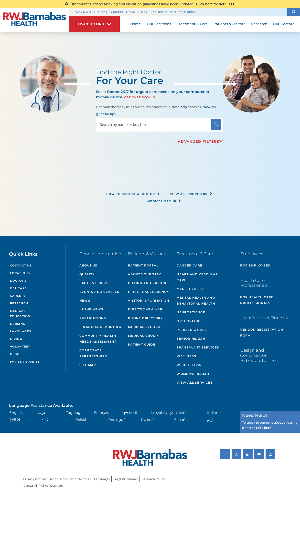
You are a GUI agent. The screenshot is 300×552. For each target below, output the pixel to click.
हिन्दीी (183, 412)
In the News (91, 309)
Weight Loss (189, 365)
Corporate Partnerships (93, 353)
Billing (142, 12)
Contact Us (21, 265)
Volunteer (20, 346)
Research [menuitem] (259, 24)
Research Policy (153, 479)
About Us (88, 265)
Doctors (18, 280)
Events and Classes (99, 292)
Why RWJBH (85, 12)
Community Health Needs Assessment (97, 338)
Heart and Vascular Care (197, 277)
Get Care (18, 288)
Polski (80, 420)
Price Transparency (148, 292)
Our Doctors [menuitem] (283, 24)
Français (101, 412)
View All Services (195, 382)
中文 (46, 420)
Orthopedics (190, 321)
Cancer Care (189, 265)
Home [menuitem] (135, 24)
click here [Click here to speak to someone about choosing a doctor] (263, 427)
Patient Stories (25, 361)
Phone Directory (145, 318)
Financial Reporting (100, 327)
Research (19, 303)
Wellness (186, 356)
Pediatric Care (192, 330)
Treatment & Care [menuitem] (192, 24)
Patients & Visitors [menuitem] (229, 24)
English (16, 412)
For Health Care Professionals (173, 12)
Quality (87, 274)
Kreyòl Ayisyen (164, 412)
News (130, 12)
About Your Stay (144, 274)
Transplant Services (198, 347)
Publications (92, 318)
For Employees (255, 265)
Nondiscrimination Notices (70, 479)
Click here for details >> (215, 4)
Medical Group (164, 201)
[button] (293, 12)
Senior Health (191, 338)
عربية (42, 412)
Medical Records (145, 327)
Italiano (214, 412)
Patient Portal (143, 265)
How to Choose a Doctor (133, 194)
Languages (20, 331)
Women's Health (193, 374)
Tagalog (73, 412)
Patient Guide (141, 344)
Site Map (87, 365)
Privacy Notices (34, 479)
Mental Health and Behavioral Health (196, 300)
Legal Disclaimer (125, 479)
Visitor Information (148, 300)
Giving (102, 12)
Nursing (17, 324)
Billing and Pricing (148, 283)
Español (181, 420)
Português (117, 420)
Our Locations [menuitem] (159, 24)
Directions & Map (145, 309)
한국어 (14, 420)
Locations (20, 273)
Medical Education (20, 313)
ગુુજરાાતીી (129, 412)
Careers (117, 12)
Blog (15, 354)
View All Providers (191, 194)
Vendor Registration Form (261, 332)
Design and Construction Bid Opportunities (259, 355)
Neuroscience (191, 312)
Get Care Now (137, 97)
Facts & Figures (95, 283)
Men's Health (190, 289)
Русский (148, 420)
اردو (210, 420)
